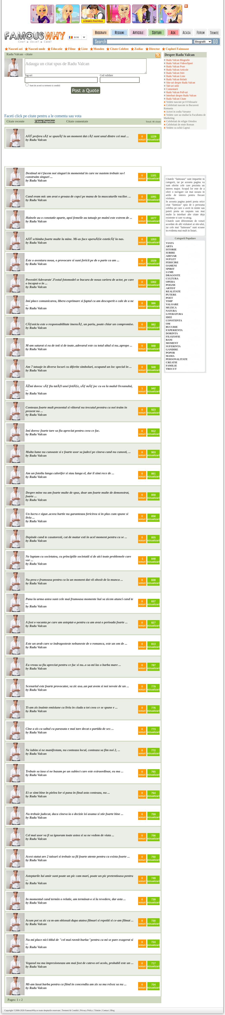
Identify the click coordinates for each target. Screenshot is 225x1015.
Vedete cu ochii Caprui (178, 127)
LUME (170, 272)
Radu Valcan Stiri (175, 72)
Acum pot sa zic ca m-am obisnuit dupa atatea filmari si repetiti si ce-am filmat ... (80, 920)
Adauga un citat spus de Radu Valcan (85, 66)
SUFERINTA (173, 346)
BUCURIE (172, 326)
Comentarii (172, 89)
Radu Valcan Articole (177, 69)
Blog (112, 1010)
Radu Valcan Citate (176, 98)
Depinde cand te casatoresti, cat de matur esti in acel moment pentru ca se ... (76, 537)
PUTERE (171, 294)
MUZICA (171, 307)
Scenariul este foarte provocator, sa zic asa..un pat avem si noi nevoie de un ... (77, 686)
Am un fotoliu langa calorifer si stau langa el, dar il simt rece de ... (70, 473)
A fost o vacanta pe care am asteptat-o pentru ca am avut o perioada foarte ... (77, 622)
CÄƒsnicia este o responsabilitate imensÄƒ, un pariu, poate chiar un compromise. (80, 324)
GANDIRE (172, 349)
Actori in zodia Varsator (178, 111)
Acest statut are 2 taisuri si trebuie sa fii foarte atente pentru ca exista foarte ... (78, 856)
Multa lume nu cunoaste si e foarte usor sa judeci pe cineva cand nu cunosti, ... (78, 452)
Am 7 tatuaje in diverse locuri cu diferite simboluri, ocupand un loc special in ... (79, 366)
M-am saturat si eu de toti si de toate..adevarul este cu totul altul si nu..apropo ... (79, 345)
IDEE (169, 317)
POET (169, 297)
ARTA (169, 246)
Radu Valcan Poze (175, 66)
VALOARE (172, 304)
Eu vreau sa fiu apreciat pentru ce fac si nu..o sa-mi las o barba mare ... (73, 665)
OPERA (170, 281)
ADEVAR (171, 255)
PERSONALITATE (177, 359)
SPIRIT (170, 268)
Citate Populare (45, 121)
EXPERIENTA (174, 330)
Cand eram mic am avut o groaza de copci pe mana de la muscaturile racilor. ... (78, 196)
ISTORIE (171, 249)
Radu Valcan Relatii (176, 79)
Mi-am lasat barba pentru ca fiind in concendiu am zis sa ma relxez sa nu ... (76, 984)
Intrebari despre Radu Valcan (181, 95)
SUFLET (171, 259)
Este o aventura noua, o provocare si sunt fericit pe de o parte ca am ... (72, 260)
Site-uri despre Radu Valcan (180, 82)
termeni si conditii (52, 85)
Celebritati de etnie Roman (180, 124)
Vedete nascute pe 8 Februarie (181, 101)
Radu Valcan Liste (175, 76)
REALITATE (173, 291)
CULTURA (172, 278)
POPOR (170, 352)
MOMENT (172, 343)
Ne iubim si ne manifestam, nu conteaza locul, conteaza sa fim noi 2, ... (73, 750)
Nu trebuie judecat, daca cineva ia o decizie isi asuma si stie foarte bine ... (74, 814)
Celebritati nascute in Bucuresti (182, 105)
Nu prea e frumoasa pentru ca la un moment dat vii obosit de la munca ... (74, 579)
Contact (105, 1010)
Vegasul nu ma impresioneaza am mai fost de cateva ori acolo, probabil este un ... (80, 963)
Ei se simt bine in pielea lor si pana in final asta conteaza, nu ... (68, 792)
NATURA (171, 310)
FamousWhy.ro (31, 1010)
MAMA (170, 355)
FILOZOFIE (173, 336)
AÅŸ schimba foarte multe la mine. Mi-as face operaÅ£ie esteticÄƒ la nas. (75, 239)
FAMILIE (171, 365)
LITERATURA (174, 314)
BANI (169, 339)
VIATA (170, 243)
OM (168, 323)
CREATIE (171, 362)
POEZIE (171, 284)
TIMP (169, 301)
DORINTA (172, 333)
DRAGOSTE (173, 275)
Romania (168, 108)
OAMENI (171, 265)
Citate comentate (77, 121)
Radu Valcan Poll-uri (177, 92)
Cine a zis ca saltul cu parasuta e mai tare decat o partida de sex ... (70, 728)
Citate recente (15, 121)
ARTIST (170, 288)
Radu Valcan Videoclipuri (179, 63)
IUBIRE (170, 252)
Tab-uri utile (172, 85)
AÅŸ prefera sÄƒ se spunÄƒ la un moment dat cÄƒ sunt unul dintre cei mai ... (77, 136)
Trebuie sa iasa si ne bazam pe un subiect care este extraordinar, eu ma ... (74, 771)
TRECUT (171, 368)
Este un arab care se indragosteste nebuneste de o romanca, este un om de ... (76, 643)
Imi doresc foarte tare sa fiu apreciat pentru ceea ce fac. (63, 430)
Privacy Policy (86, 1010)
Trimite (97, 1010)
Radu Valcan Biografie (178, 60)
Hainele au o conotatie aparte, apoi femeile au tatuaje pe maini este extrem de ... (79, 217)
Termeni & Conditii (70, 1010)
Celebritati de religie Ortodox (181, 121)
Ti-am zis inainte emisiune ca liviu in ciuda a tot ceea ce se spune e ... (72, 707)
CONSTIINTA (174, 320)
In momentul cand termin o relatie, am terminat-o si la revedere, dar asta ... (76, 899)
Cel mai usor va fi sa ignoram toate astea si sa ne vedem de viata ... (70, 835)
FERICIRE (172, 262)
